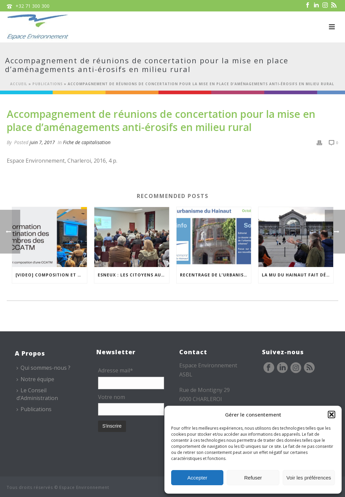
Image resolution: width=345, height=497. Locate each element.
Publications (47, 83)
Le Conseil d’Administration (37, 394)
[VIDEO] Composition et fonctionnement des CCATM (51, 275)
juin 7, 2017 (42, 142)
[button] (331, 414)
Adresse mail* (115, 370)
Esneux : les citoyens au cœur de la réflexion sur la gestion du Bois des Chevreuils (133, 275)
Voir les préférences (308, 478)
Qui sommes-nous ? (43, 367)
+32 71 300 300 (32, 6)
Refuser (253, 478)
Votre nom (111, 397)
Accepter (197, 478)
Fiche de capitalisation (87, 142)
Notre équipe (35, 379)
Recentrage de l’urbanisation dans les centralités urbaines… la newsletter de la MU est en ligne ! (215, 275)
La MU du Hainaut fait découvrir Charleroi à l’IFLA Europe (297, 275)
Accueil (18, 83)
